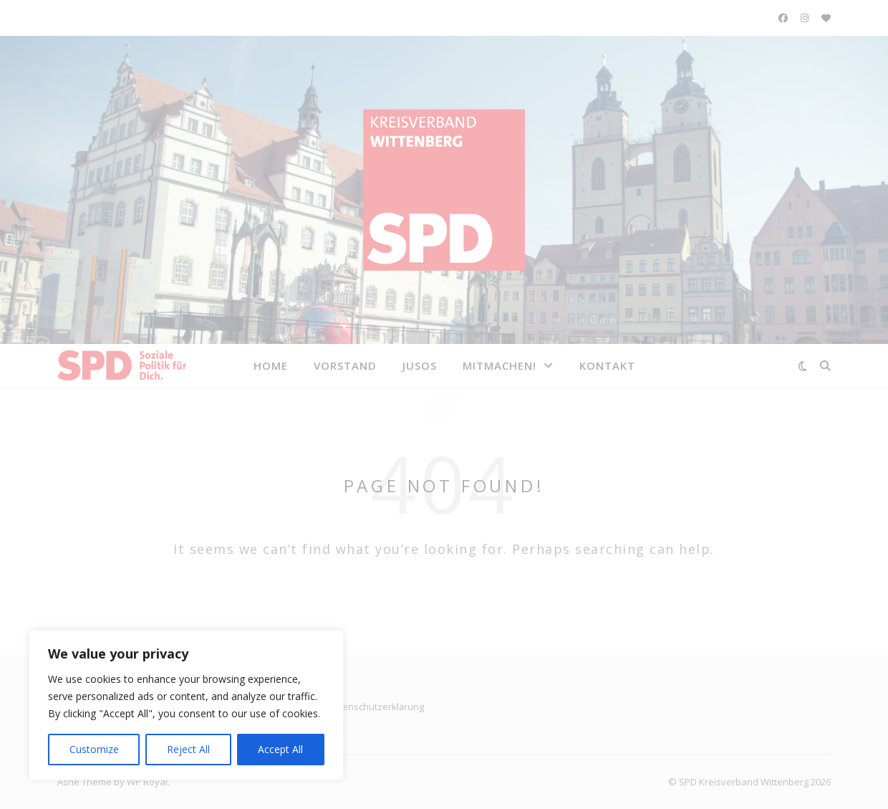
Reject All (188, 749)
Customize (94, 749)
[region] (186, 705)
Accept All (280, 749)
